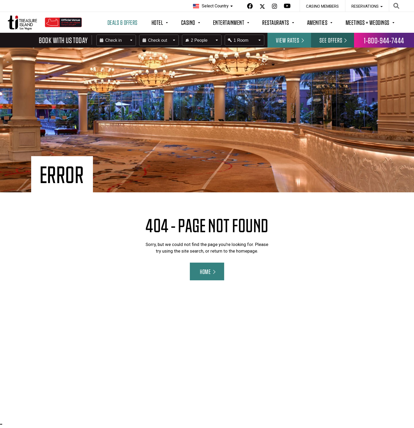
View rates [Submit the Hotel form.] (290, 40)
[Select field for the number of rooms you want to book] (244, 40)
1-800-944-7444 (384, 40)
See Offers (333, 40)
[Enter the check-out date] (159, 40)
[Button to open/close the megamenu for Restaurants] (284, 22)
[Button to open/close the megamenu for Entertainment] (237, 22)
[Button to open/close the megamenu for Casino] (197, 22)
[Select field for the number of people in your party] (202, 40)
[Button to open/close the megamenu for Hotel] (166, 22)
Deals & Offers (122, 22)
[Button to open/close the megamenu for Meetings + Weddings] (376, 22)
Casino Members (322, 6)
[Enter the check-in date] (116, 40)
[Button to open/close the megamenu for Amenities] (326, 22)
